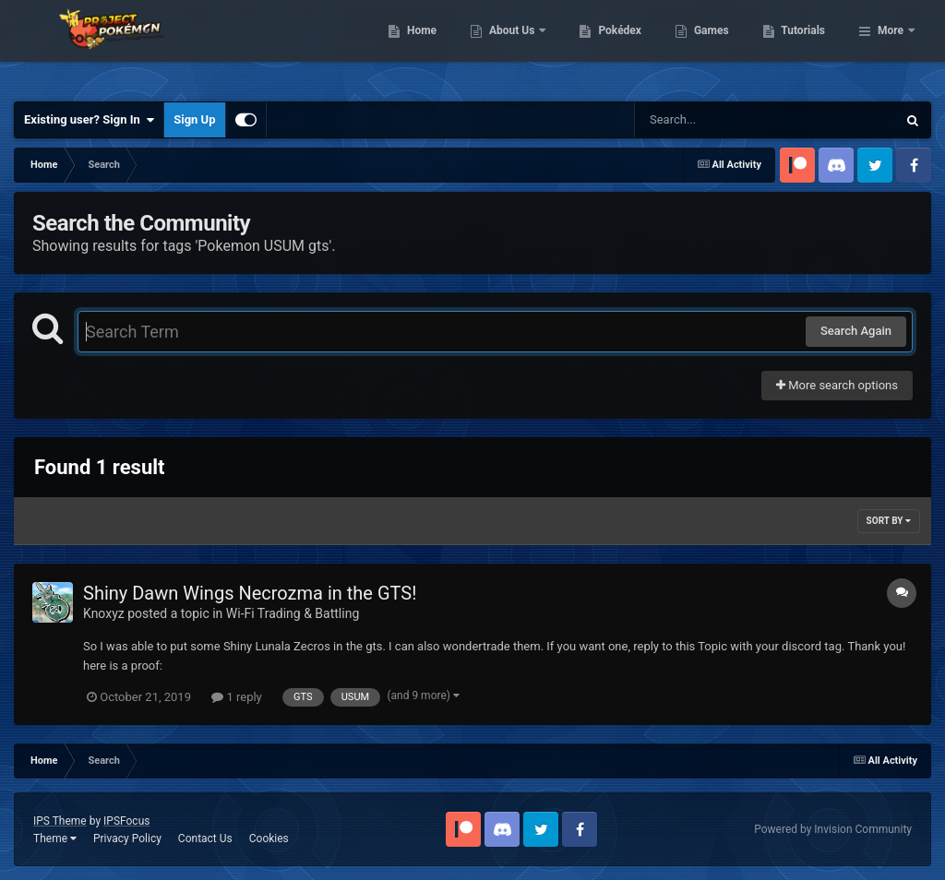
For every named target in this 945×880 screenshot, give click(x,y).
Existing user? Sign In (89, 119)
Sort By (889, 521)
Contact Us (205, 838)
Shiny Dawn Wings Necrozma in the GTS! (249, 593)
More (890, 46)
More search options (837, 385)
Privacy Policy (127, 838)
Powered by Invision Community (833, 829)
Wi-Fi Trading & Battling (292, 613)
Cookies (269, 838)
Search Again (855, 331)
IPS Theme (60, 821)
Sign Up (194, 119)
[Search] (719, 119)
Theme (55, 838)
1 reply (236, 697)
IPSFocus (126, 821)
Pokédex (715, 46)
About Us (607, 46)
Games (806, 46)
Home (516, 46)
